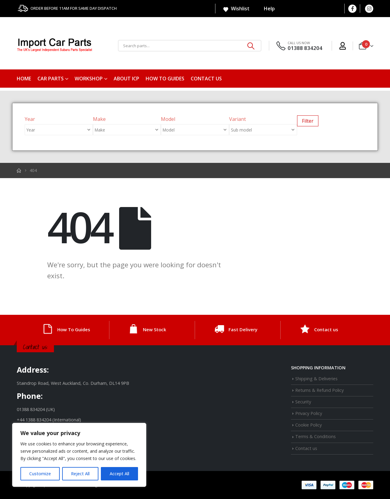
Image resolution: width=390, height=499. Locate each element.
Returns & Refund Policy (319, 390)
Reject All (80, 473)
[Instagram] (369, 9)
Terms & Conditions (315, 436)
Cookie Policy (308, 425)
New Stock (154, 329)
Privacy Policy (308, 413)
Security (303, 402)
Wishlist (236, 8)
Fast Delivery (243, 329)
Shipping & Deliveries (316, 378)
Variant (237, 119)
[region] (79, 455)
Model (168, 119)
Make (99, 119)
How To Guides (165, 78)
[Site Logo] (55, 46)
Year (30, 119)
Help (265, 8)
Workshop (89, 78)
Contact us (206, 78)
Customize (40, 473)
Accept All (119, 473)
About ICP (126, 78)
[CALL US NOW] (298, 46)
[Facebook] (352, 9)
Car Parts (50, 78)
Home (24, 78)
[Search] (251, 45)
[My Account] (342, 46)
